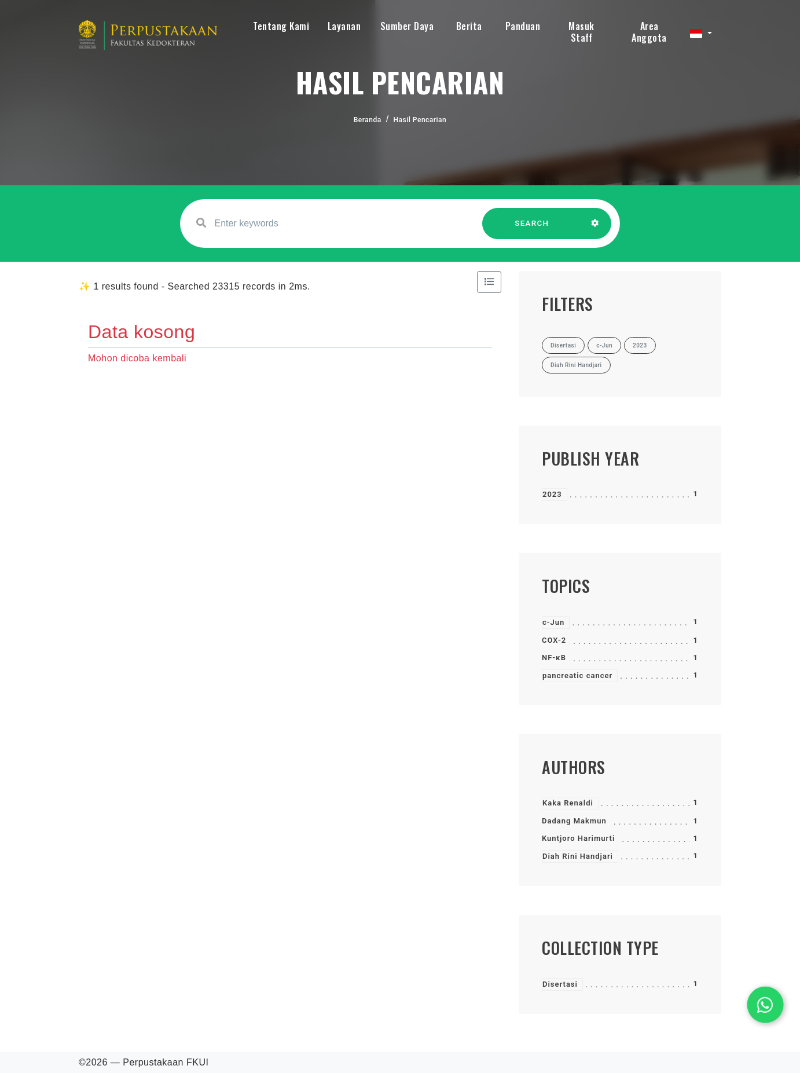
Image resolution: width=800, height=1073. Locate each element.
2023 (552, 494)
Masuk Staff (581, 32)
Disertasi (560, 984)
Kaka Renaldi (567, 803)
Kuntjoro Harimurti (578, 838)
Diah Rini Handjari (577, 856)
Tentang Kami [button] (281, 26)
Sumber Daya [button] (407, 26)
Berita (469, 26)
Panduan (523, 26)
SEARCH (532, 229)
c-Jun (553, 622)
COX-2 (554, 640)
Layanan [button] (344, 26)
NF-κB (554, 657)
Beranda (367, 120)
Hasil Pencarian (420, 120)
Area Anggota (649, 32)
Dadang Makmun (574, 820)
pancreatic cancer (577, 675)
